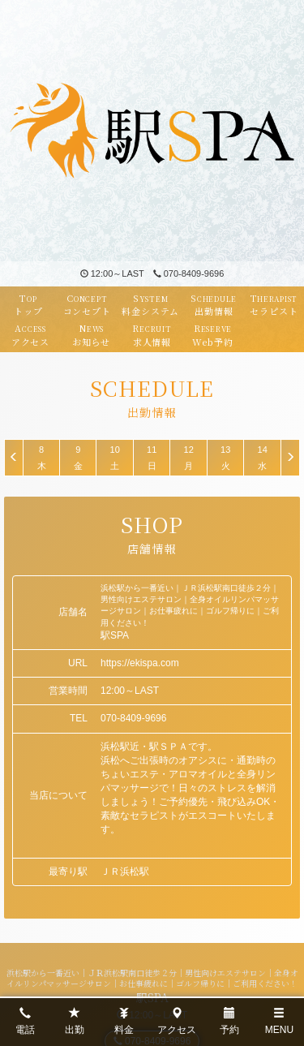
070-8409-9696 (189, 273)
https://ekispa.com (140, 663)
